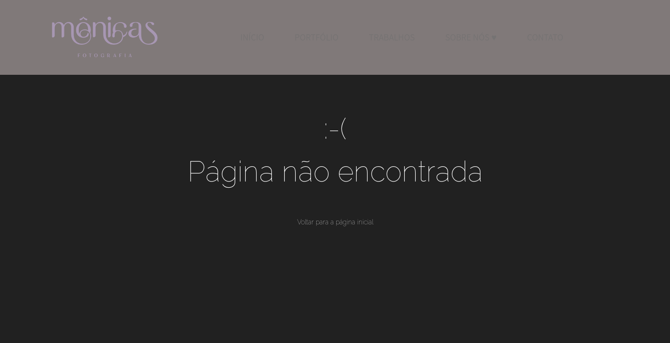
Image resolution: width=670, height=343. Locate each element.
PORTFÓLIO (317, 37)
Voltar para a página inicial (335, 222)
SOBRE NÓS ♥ (471, 37)
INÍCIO (252, 37)
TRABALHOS (392, 37)
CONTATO (545, 37)
